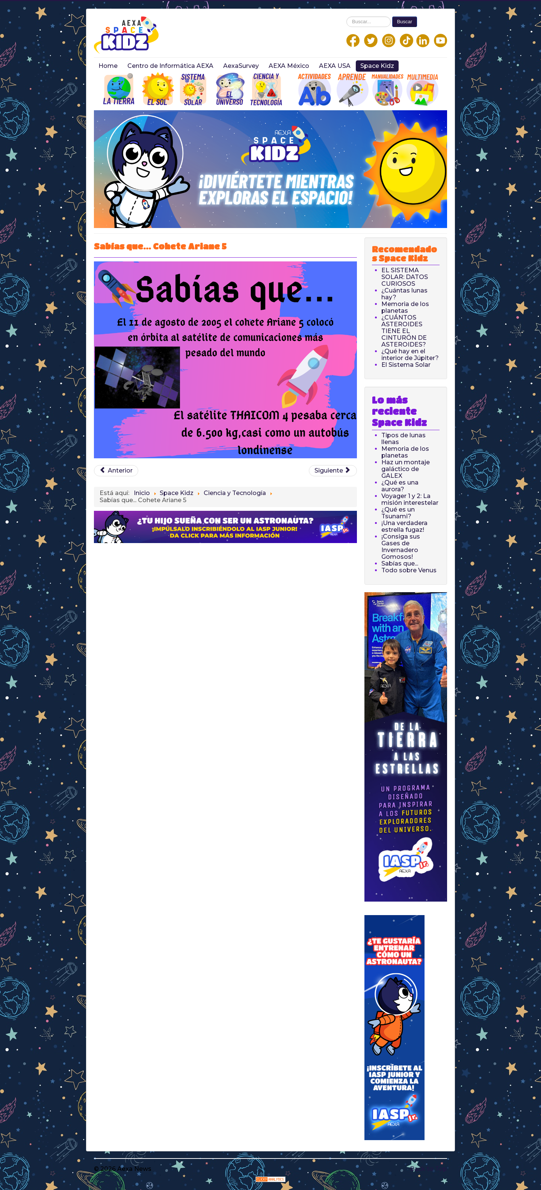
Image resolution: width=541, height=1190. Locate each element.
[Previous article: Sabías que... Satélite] (116, 470)
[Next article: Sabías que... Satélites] (333, 470)
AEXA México (289, 65)
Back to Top (428, 1168)
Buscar (404, 21)
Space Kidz (377, 65)
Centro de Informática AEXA (170, 65)
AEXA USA (335, 65)
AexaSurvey (241, 65)
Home (108, 65)
